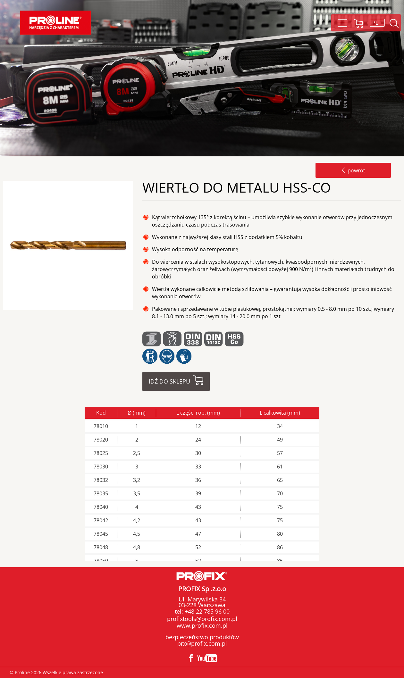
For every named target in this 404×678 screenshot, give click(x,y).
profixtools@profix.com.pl (202, 619)
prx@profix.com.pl (202, 643)
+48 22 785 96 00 (206, 611)
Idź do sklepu (169, 381)
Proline (55, 23)
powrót (353, 170)
